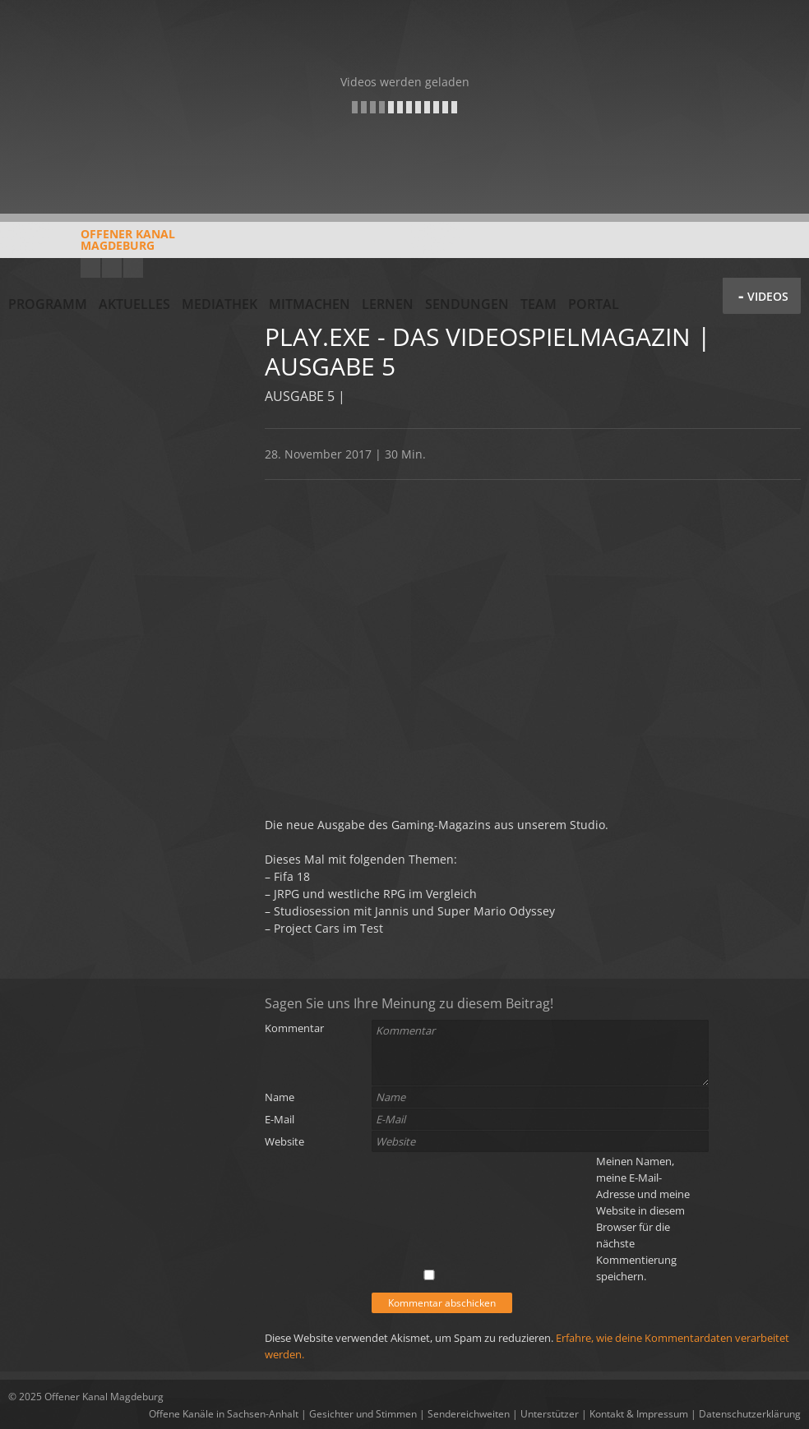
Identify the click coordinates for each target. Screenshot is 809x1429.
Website (284, 1141)
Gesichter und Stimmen (363, 1414)
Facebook (112, 268)
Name (279, 1097)
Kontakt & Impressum (638, 1414)
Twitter (133, 268)
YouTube (90, 268)
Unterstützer (549, 1414)
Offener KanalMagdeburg (91, 246)
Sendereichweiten (469, 1414)
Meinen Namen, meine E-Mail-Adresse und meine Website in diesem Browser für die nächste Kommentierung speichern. (643, 1219)
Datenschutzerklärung (750, 1414)
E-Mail (279, 1119)
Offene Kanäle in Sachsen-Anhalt (223, 1414)
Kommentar (294, 1028)
